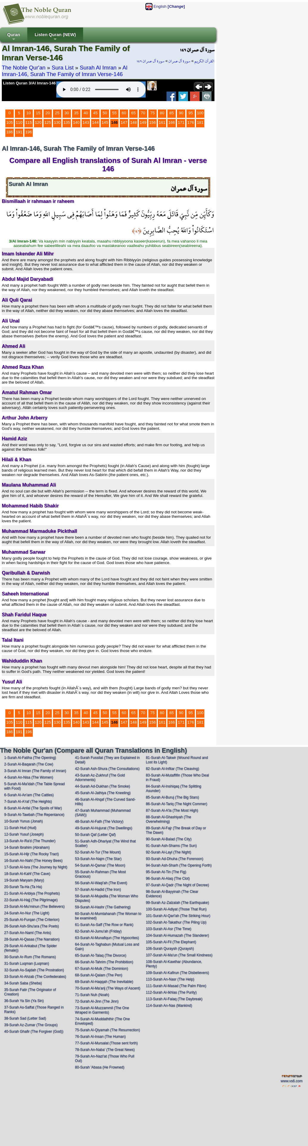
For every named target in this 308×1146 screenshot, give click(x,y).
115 (28, 122)
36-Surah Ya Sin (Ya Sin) (24, 1001)
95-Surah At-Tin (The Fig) (166, 872)
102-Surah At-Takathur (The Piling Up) (176, 922)
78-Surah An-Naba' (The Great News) (105, 1050)
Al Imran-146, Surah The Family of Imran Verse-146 (64, 70)
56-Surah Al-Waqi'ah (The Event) (101, 883)
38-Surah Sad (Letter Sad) (25, 1018)
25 (57, 113)
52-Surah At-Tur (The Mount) (98, 852)
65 (133, 113)
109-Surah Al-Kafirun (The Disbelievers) (177, 973)
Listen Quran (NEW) (55, 37)
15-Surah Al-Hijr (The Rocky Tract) (31, 854)
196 (28, 132)
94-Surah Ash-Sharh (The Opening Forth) (179, 865)
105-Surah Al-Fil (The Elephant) (171, 942)
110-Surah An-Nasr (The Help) (170, 979)
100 (200, 113)
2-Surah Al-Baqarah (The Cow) (28, 764)
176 (190, 122)
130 (57, 122)
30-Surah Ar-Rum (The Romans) (30, 957)
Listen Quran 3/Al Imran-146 (29, 83)
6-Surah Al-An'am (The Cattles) (29, 795)
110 (19, 122)
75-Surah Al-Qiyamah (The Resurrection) (107, 1030)
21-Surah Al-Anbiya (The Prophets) (32, 893)
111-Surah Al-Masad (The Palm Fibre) (176, 986)
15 (38, 113)
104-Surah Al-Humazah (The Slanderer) (177, 935)
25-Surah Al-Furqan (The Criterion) (31, 920)
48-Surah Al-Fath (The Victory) (99, 821)
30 (67, 113)
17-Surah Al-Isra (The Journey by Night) (35, 867)
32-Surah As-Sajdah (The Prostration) (34, 970)
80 (162, 113)
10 (29, 113)
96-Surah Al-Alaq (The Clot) (168, 878)
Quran (13, 37)
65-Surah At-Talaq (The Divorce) (100, 955)
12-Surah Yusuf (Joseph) (24, 834)
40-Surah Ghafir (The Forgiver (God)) (33, 1031)
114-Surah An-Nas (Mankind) (169, 1005)
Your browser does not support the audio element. (101, 89)
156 (152, 122)
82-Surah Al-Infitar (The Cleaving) (172, 769)
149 (143, 122)
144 (95, 122)
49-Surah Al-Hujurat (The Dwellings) (103, 828)
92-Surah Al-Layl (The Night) (168, 852)
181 (200, 122)
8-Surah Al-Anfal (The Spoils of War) (33, 808)
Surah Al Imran (98, 67)
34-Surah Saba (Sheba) (23, 983)
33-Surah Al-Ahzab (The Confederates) (35, 976)
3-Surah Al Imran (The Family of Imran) (35, 771)
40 (86, 113)
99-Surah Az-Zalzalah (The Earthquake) (177, 903)
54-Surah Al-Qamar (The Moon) (100, 865)
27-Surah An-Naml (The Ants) (27, 933)
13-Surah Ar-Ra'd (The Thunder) (29, 841)
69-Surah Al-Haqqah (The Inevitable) (104, 982)
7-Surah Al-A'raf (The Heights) (28, 801)
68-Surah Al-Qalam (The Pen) (98, 975)
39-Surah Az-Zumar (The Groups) (30, 1025)
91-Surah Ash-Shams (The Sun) (171, 846)
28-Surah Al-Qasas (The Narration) (32, 939)
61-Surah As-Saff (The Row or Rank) (104, 925)
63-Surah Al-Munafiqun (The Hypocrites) (107, 938)
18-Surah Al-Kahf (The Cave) (27, 874)
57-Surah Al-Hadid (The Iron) (98, 889)
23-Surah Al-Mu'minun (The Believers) (34, 906)
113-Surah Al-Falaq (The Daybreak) (174, 999)
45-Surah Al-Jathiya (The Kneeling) (103, 793)
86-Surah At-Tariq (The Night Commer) (176, 804)
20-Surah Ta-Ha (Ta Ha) (23, 887)
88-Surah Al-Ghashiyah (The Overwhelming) (168, 819)
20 (48, 113)
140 (76, 122)
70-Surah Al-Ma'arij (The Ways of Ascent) (107, 988)
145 (105, 122)
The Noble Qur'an (24, 67)
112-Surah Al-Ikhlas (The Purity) (171, 992)
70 (143, 113)
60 (124, 113)
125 (47, 122)
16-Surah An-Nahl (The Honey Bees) (33, 860)
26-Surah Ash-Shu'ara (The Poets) (31, 926)
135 (66, 122)
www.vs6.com (291, 1081)
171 (181, 122)
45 (95, 113)
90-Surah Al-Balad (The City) (169, 839)
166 (171, 122)
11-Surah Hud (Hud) (20, 828)
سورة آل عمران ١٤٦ (150, 61)
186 (9, 132)
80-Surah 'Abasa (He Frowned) (100, 1067)
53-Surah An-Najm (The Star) (98, 859)
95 (191, 113)
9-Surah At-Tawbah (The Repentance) (34, 815)
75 (152, 113)
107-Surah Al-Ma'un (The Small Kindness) (179, 955)
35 (76, 113)
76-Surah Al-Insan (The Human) (100, 1036)
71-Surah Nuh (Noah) (92, 995)
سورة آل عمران (179, 61)
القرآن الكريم (204, 61)
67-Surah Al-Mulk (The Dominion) (101, 968)
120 (38, 122)
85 (171, 113)
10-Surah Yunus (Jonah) (23, 821)
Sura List (63, 67)
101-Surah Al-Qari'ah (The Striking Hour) (178, 916)
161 (162, 122)
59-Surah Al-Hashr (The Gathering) (103, 907)
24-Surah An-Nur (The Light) (26, 913)
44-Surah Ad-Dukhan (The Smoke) (102, 786)
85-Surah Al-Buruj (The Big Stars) (172, 797)
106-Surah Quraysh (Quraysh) (170, 948)
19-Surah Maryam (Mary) (24, 880)
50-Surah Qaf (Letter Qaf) (95, 835)
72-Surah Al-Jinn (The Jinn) (97, 1001)
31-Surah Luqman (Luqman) (26, 963)
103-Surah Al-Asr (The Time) (169, 929)
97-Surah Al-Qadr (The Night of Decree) (177, 885)
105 (9, 122)
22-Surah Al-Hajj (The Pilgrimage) (30, 900)
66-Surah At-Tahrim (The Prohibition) (104, 962)
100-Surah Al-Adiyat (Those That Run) (176, 909)
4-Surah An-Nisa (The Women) (28, 777)
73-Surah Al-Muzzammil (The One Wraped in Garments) (102, 1010)
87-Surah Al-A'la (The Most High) (172, 810)
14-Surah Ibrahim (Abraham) (27, 847)
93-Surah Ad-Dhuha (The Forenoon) (174, 859)
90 (181, 113)
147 (124, 122)
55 (114, 113)
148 (133, 122)
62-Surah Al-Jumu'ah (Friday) (98, 931)
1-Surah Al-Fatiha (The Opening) (30, 758)
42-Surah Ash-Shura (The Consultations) (107, 769)
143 (86, 122)
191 (19, 132)
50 (105, 113)
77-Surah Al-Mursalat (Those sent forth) (106, 1043)
